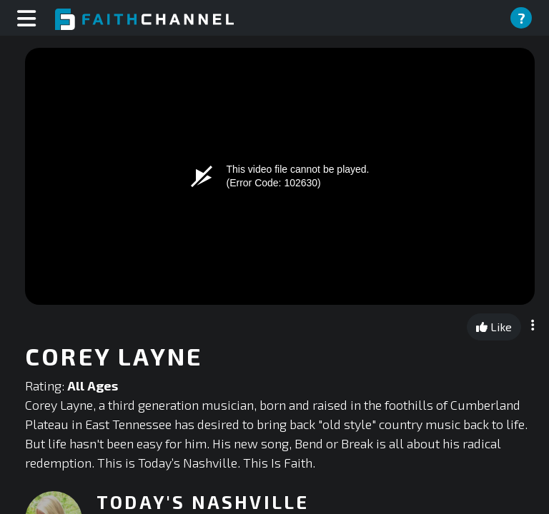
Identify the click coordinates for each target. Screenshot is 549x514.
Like (494, 326)
